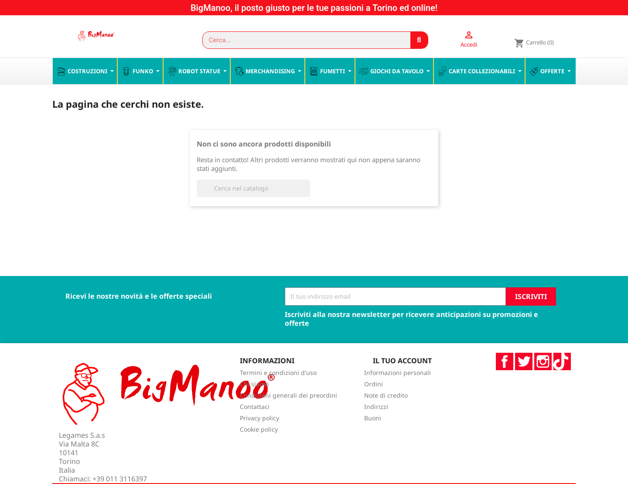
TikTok (562, 380)
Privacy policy (259, 437)
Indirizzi (376, 425)
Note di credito (386, 414)
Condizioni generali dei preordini (288, 414)
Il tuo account (402, 379)
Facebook (504, 380)
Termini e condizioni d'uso (278, 391)
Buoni (372, 437)
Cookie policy (259, 448)
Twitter (523, 380)
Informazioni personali (397, 391)
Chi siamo (254, 403)
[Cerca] (253, 206)
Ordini (373, 403)
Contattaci (255, 425)
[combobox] (302, 40)
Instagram (543, 380)
